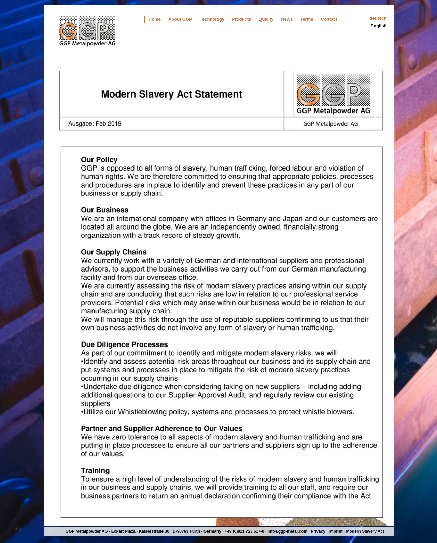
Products (241, 19)
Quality (265, 19)
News (287, 19)
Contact (329, 19)
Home (155, 19)
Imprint (336, 531)
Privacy (318, 531)
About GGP (180, 19)
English (379, 25)
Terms (306, 19)
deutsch (378, 18)
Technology (212, 19)
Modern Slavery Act (365, 531)
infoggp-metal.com (287, 531)
